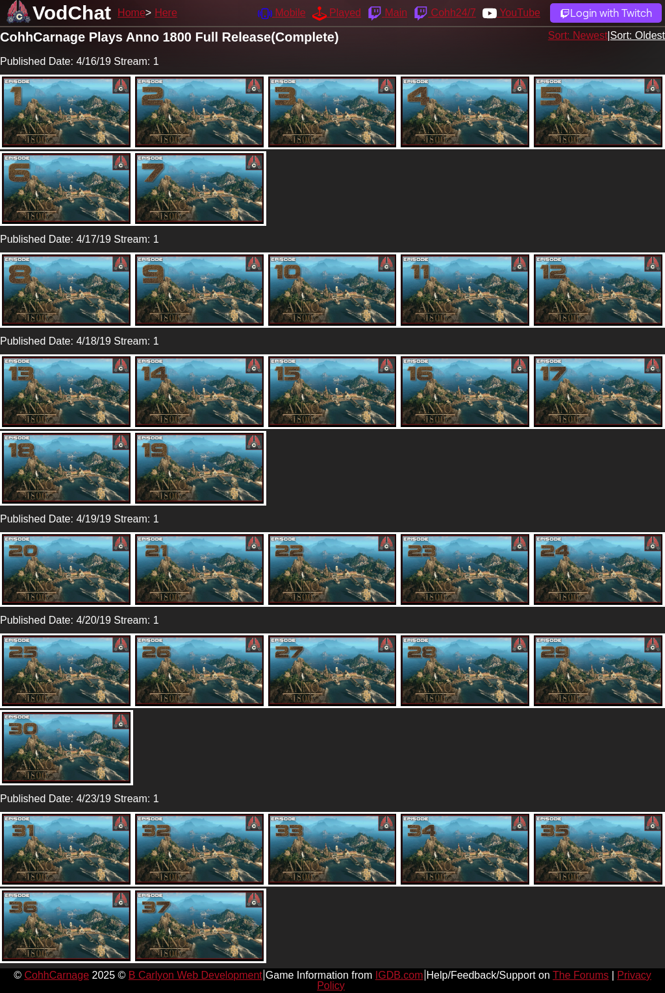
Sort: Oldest (637, 35)
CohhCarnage (56, 975)
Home (131, 12)
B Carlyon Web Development (195, 975)
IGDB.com (399, 975)
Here (166, 12)
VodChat (71, 12)
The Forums (581, 975)
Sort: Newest (578, 35)
